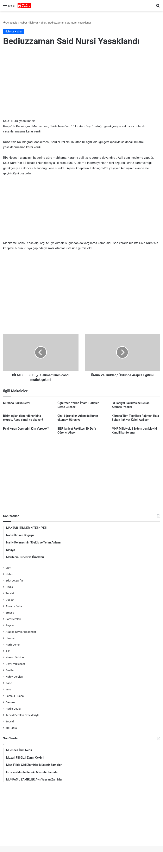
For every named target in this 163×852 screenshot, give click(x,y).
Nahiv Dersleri (14, 676)
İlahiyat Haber (37, 22)
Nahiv (9, 574)
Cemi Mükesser (15, 663)
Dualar (10, 599)
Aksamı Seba (14, 606)
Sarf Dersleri (13, 619)
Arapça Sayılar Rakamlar (21, 631)
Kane (9, 683)
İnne (8, 689)
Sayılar (10, 625)
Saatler (10, 670)
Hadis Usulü (13, 708)
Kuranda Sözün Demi (16, 403)
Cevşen (10, 702)
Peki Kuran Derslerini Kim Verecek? (26, 428)
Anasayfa (10, 22)
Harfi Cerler (13, 644)
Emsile (10, 612)
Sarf (8, 567)
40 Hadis (11, 727)
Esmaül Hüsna (15, 695)
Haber (23, 22)
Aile (8, 651)
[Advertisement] (81, 83)
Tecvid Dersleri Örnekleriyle (22, 715)
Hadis (9, 587)
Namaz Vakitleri (15, 657)
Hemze (10, 638)
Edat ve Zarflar (15, 580)
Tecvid (10, 593)
